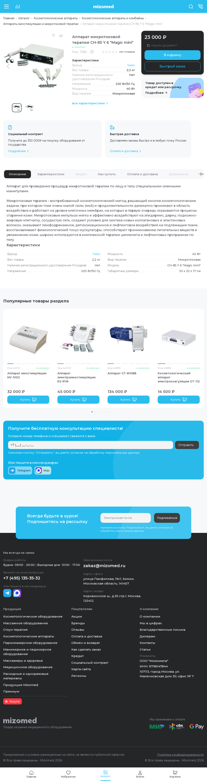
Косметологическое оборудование (32, 616)
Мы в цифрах (151, 623)
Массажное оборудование (25, 623)
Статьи (145, 649)
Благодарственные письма (162, 630)
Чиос (131, 65)
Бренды (78, 623)
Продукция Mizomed (20, 685)
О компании (150, 616)
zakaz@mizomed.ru (104, 565)
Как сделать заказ (86, 649)
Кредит (77, 656)
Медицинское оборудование (28, 667)
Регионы (78, 676)
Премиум (11, 691)
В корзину (172, 55)
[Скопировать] (92, 52)
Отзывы (77, 630)
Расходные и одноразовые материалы (26, 676)
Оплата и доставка (86, 636)
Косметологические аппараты (56, 18)
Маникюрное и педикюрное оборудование (27, 652)
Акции (76, 616)
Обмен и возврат (85, 643)
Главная (8, 18)
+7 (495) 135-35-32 (21, 578)
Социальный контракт (89, 663)
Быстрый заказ (172, 66)
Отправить (187, 445)
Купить (28, 399)
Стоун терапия (15, 630)
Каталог (24, 18)
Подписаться (167, 518)
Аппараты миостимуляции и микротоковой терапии (40, 24)
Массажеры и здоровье (23, 661)
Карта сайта (81, 669)
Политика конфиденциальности (180, 754)
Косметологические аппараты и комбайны (113, 18)
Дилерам (147, 636)
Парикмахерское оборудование (30, 643)
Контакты (147, 643)
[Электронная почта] (126, 518)
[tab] (17, 174)
